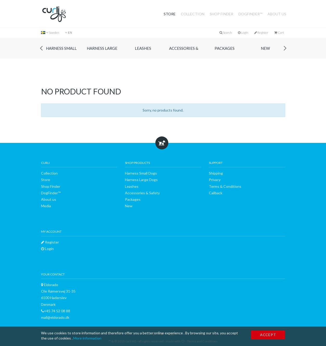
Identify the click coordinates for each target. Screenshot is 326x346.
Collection (192, 14)
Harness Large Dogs (102, 52)
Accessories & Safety (183, 52)
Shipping (216, 173)
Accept (268, 335)
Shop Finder (221, 14)
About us (277, 14)
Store (170, 14)
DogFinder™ (250, 14)
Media (46, 206)
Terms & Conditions (225, 186)
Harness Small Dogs (61, 52)
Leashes (143, 48)
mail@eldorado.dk (55, 317)
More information (87, 338)
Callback (215, 193)
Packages (225, 48)
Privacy (215, 179)
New (265, 48)
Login (243, 32)
